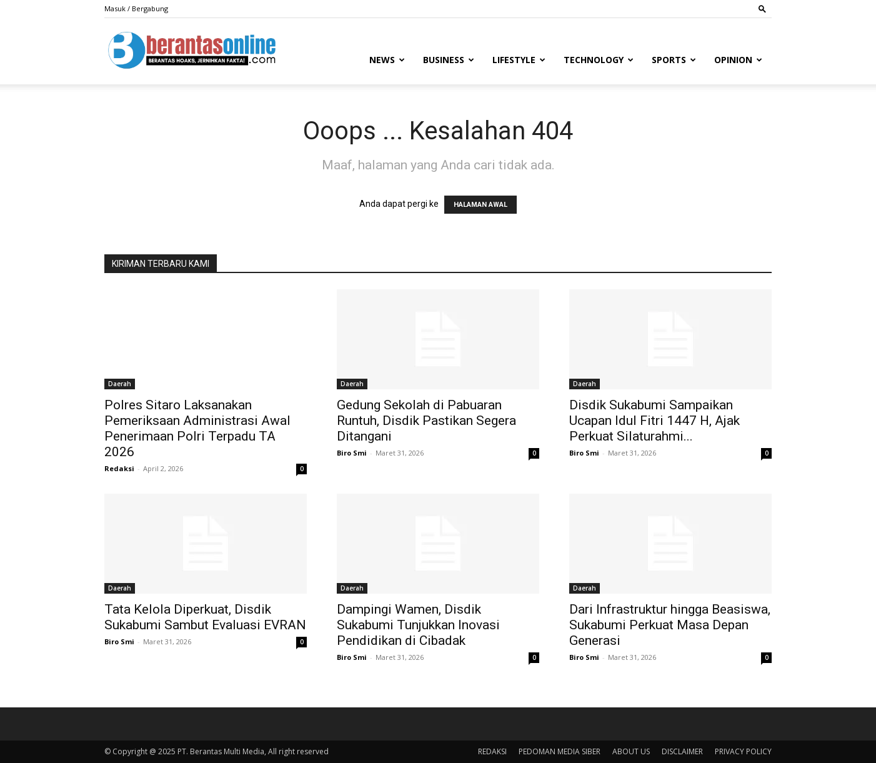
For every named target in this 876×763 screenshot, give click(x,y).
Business (448, 60)
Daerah (119, 383)
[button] (762, 8)
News (387, 60)
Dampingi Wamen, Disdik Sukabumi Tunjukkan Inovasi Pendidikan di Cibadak (418, 625)
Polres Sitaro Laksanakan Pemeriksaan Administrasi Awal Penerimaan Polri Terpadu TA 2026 (197, 428)
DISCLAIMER (682, 751)
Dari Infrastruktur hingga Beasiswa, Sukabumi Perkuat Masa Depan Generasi (669, 625)
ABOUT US (631, 751)
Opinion (738, 60)
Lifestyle (518, 60)
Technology (599, 60)
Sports (674, 60)
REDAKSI (492, 751)
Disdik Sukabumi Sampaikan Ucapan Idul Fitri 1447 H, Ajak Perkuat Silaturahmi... (654, 420)
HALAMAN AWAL (480, 205)
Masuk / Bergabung (136, 8)
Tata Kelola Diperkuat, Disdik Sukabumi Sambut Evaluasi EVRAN (205, 617)
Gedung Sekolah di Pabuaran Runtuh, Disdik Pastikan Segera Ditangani (426, 420)
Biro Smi (352, 452)
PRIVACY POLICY (743, 751)
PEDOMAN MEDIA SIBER (559, 751)
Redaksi (119, 468)
